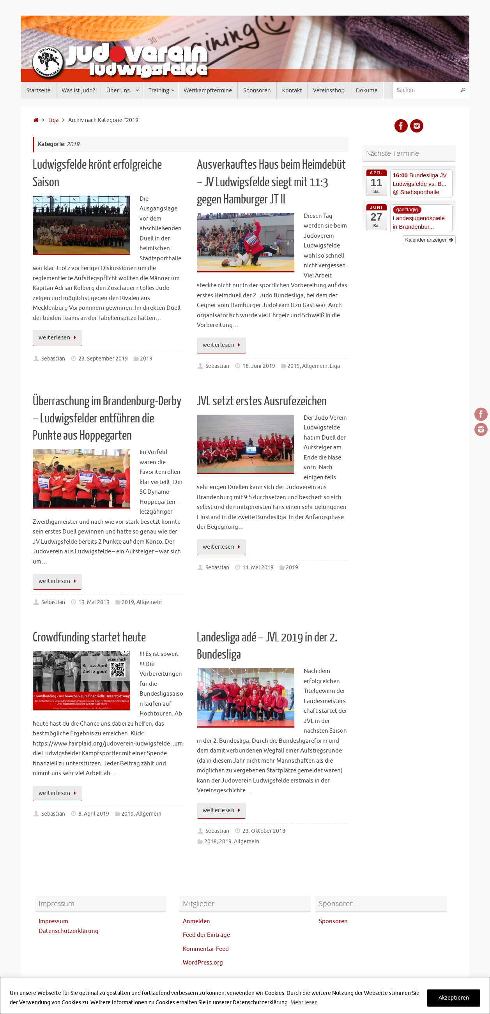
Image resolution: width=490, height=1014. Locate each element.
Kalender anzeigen (429, 240)
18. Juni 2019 (258, 366)
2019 (146, 358)
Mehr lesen (304, 1002)
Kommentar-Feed (206, 949)
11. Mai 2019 (258, 567)
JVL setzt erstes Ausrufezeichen (262, 401)
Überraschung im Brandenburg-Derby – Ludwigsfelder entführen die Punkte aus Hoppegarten (107, 418)
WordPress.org (203, 962)
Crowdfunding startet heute (89, 638)
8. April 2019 (93, 814)
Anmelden (196, 921)
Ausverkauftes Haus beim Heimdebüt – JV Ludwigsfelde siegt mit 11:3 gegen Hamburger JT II (271, 182)
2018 (210, 841)
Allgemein (314, 366)
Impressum (53, 921)
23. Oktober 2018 (263, 831)
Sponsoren (333, 921)
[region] (245, 995)
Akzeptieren (454, 998)
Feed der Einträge (206, 935)
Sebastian (53, 358)
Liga (53, 120)
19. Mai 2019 (94, 602)
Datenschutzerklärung (69, 931)
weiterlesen (59, 337)
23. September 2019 (103, 358)
